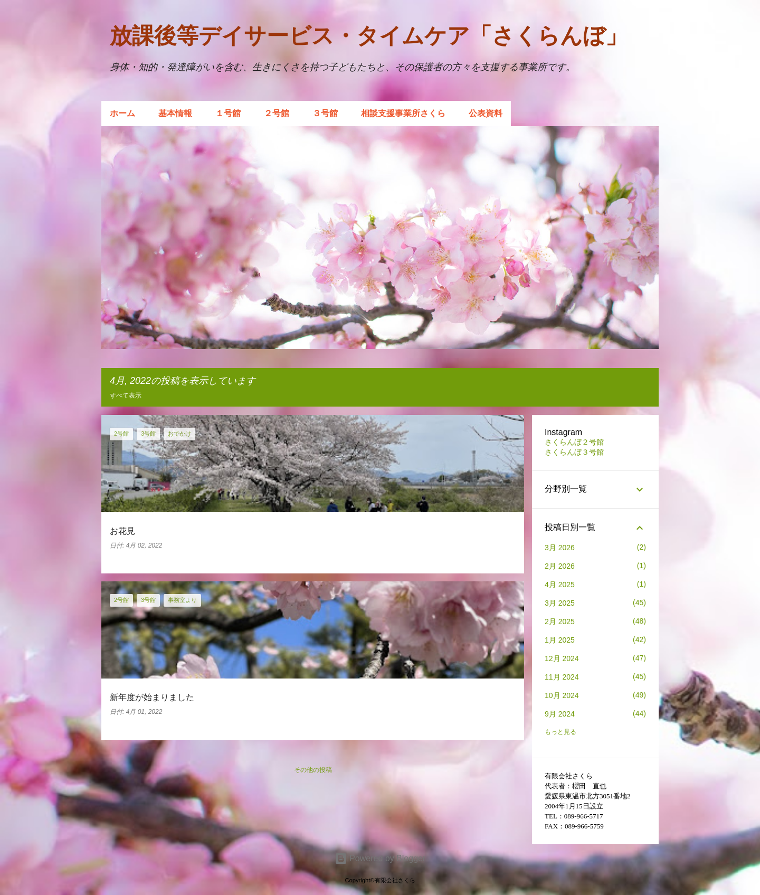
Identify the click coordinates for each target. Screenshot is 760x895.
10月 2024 (562, 695)
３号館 (325, 113)
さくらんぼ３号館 (574, 452)
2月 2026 (560, 566)
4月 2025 (560, 584)
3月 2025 (560, 603)
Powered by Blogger (380, 858)
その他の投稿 (313, 770)
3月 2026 (560, 547)
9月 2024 (560, 714)
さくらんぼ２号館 (574, 442)
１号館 (228, 113)
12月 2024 (562, 658)
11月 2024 (562, 677)
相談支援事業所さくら (403, 113)
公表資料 (485, 113)
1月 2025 (560, 640)
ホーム (122, 113)
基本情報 (175, 113)
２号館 (276, 113)
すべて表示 (125, 395)
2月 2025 (560, 621)
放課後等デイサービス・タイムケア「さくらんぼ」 (369, 35)
